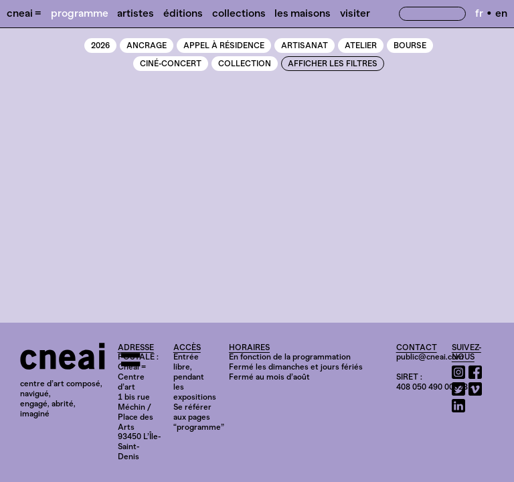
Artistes (135, 13)
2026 (100, 45)
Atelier (361, 45)
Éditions (183, 13)
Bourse (410, 45)
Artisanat (304, 45)
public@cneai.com (430, 357)
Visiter (355, 13)
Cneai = (24, 13)
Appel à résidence (223, 45)
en (501, 13)
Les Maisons (302, 13)
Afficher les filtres (332, 63)
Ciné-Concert (170, 63)
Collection (244, 63)
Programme (79, 13)
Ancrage (146, 45)
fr (479, 13)
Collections (239, 13)
